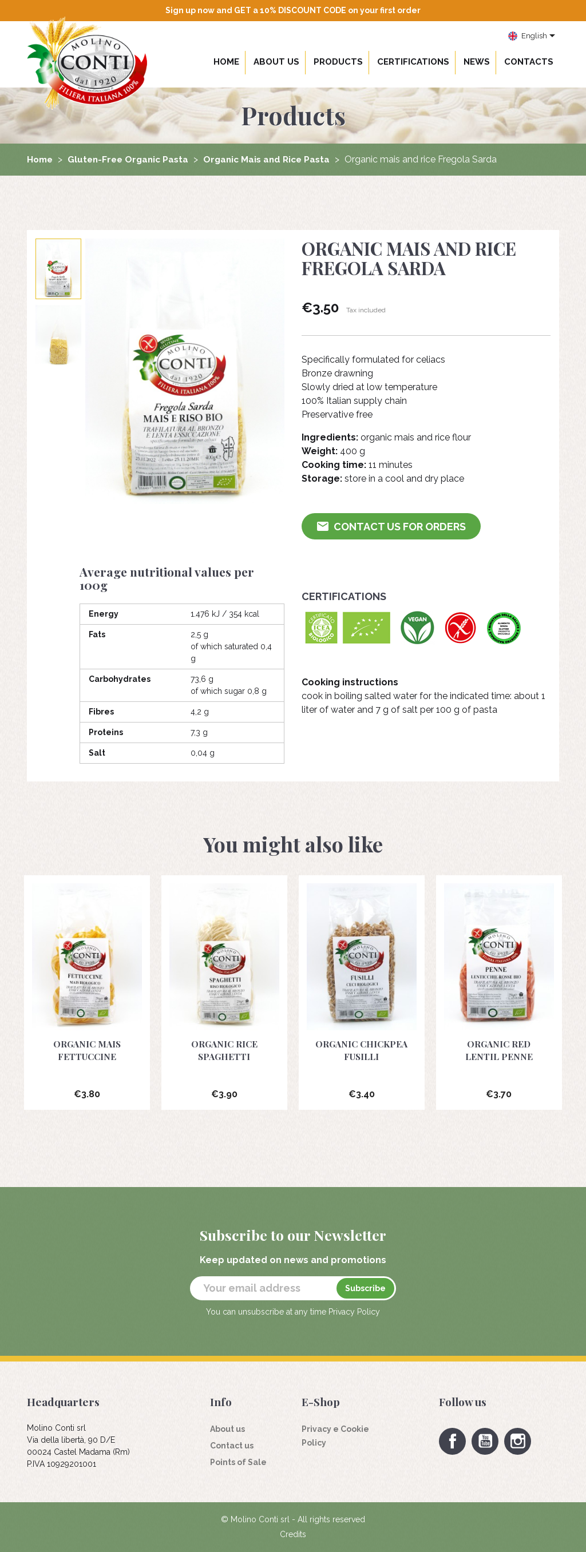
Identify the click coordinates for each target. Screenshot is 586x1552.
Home (226, 62)
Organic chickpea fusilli (361, 1050)
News (477, 62)
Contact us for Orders (392, 526)
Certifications (413, 62)
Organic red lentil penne (498, 1050)
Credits (293, 1534)
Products (338, 62)
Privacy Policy (354, 1311)
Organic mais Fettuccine (87, 1050)
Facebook (452, 1441)
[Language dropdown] (532, 36)
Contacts (528, 62)
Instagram (517, 1441)
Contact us (232, 1445)
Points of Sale (238, 1462)
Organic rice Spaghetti (224, 1050)
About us (276, 62)
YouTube (485, 1441)
